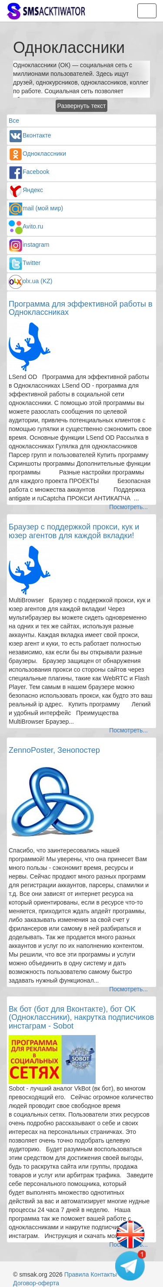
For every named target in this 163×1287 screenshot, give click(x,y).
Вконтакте (30, 135)
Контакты (103, 1274)
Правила (76, 1274)
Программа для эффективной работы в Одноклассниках (81, 308)
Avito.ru (26, 226)
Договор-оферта (36, 1283)
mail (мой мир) (36, 208)
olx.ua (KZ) (30, 281)
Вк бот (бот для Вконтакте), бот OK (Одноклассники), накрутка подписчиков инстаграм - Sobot (81, 1018)
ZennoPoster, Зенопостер (54, 750)
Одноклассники (37, 153)
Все (14, 120)
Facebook (29, 171)
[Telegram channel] (130, 1265)
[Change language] (130, 1235)
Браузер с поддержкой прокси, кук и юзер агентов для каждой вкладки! (74, 531)
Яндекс (26, 189)
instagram (29, 244)
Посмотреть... (128, 506)
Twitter (24, 262)
